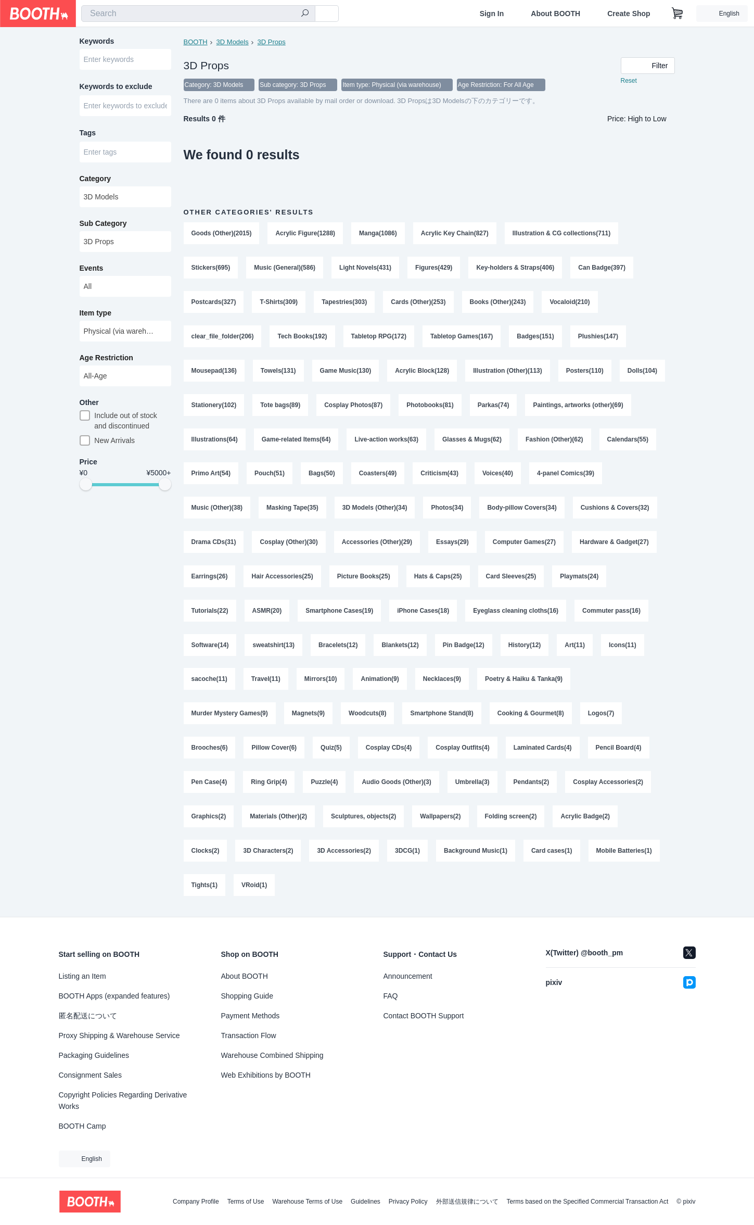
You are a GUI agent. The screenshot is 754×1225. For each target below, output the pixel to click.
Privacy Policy (408, 1201)
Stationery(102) (214, 405)
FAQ (391, 996)
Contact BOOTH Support (424, 1016)
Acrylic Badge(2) (585, 818)
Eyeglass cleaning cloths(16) (515, 611)
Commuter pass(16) (611, 611)
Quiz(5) (331, 749)
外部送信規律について (467, 1201)
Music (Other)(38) (217, 508)
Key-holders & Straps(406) (516, 268)
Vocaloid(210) (570, 302)
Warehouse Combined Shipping (272, 1055)
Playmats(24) (579, 577)
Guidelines (365, 1201)
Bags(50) (322, 474)
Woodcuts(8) (367, 714)
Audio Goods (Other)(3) (396, 783)
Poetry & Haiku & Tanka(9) (524, 680)
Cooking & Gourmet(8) (530, 714)
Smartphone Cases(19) (339, 611)
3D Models (232, 42)
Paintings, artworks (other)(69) (578, 405)
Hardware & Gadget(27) (614, 543)
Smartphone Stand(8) (442, 714)
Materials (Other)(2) (278, 818)
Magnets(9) (308, 714)
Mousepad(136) (214, 371)
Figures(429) (433, 268)
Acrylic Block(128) (422, 371)
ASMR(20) (267, 611)
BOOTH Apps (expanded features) (114, 996)
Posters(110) (585, 371)
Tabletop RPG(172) (378, 336)
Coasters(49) (378, 474)
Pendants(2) (531, 783)
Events (92, 269)
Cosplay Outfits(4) (463, 749)
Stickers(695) (211, 268)
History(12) (524, 646)
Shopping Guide (247, 996)
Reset (629, 81)
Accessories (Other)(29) (377, 543)
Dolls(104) (642, 371)
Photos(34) (447, 508)
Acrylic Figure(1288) (306, 233)
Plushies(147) (598, 336)
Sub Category (103, 224)
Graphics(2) (208, 818)
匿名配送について (88, 1016)
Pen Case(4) (209, 783)
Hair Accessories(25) (282, 577)
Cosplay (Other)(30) (289, 543)
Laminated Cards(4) (543, 749)
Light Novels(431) (365, 268)
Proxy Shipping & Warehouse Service (119, 1035)
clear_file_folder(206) (222, 336)
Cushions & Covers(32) (615, 508)
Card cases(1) (551, 852)
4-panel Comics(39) (565, 474)
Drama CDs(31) (213, 543)
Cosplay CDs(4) (389, 749)
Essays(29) (452, 543)
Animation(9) (380, 680)
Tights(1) (204, 886)
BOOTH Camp (82, 1126)
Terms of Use (245, 1201)
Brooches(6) (209, 749)
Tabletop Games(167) (461, 336)
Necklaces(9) (442, 680)
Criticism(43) (439, 474)
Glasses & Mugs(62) (472, 440)
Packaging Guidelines (94, 1055)
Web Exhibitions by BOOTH (266, 1075)
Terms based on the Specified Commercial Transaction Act (588, 1201)
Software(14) (210, 646)
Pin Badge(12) (463, 646)
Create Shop (628, 13)
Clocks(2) (205, 852)
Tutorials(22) (209, 611)
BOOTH (196, 42)
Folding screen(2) (511, 818)
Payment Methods (250, 1016)
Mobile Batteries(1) (624, 852)
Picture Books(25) (363, 577)
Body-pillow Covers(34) (522, 508)
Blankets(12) (400, 646)
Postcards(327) (213, 302)
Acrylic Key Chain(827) (455, 233)
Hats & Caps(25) (438, 577)
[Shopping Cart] (677, 13)
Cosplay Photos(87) (353, 405)
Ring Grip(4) (269, 783)
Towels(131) (278, 371)
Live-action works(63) (387, 440)
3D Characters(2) (268, 852)
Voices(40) (497, 474)
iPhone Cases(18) (423, 611)
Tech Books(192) (302, 336)
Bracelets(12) (337, 646)
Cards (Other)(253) (418, 302)
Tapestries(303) (344, 302)
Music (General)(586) (284, 268)
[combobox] (198, 13)
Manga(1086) (378, 233)
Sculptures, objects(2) (363, 818)
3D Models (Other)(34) (374, 508)
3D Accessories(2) (344, 852)
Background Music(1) (475, 852)
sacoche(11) (209, 680)
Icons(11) (622, 646)
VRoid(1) (254, 886)
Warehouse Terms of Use (307, 1201)
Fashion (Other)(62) (554, 440)
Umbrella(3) (472, 783)
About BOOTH (555, 13)
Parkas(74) (493, 405)
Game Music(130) (346, 371)
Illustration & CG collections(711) (562, 233)
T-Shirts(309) (279, 302)
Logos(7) (601, 714)
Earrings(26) (209, 577)
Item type (95, 314)
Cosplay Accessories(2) (608, 783)
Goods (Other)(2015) (221, 233)
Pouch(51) (269, 474)
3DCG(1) (407, 852)
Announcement (408, 976)
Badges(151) (535, 336)
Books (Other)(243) (498, 302)
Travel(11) (265, 680)
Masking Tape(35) (292, 508)
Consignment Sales (90, 1075)
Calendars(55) (627, 440)
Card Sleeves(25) (511, 577)
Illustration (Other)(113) (507, 371)
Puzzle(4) (324, 783)
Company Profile (196, 1201)
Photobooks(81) (430, 405)
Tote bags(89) (280, 405)
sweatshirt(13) (274, 646)
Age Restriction (106, 358)
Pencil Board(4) (619, 749)
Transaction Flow (248, 1035)
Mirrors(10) (320, 680)
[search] (305, 14)
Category (95, 179)
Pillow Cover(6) (274, 749)
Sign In (492, 13)
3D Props (272, 42)
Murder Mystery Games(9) (229, 714)
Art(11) (575, 646)
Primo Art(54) (211, 474)
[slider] (86, 486)
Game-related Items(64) (296, 440)
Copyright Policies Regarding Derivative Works (123, 1100)
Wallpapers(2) (440, 818)
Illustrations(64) (214, 440)
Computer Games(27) (524, 543)
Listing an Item (82, 976)
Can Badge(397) (602, 268)
